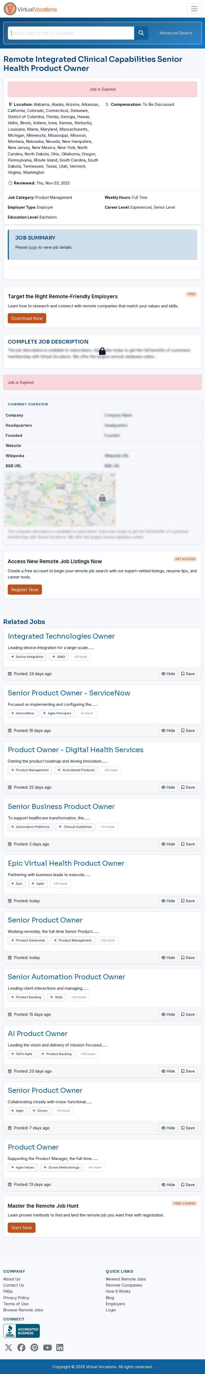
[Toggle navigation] (194, 8)
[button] (188, 674)
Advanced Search (176, 32)
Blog (110, 1297)
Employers (115, 1303)
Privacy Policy (16, 1297)
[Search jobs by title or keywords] (71, 33)
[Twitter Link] (8, 1347)
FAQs (8, 1291)
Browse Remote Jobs (23, 1309)
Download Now (27, 318)
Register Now (24, 589)
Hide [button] (168, 673)
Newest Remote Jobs (126, 1279)
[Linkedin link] (59, 1347)
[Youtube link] (47, 1347)
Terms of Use (16, 1303)
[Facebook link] (21, 1347)
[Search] (141, 33)
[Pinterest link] (34, 1347)
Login (111, 1309)
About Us (11, 1279)
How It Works (118, 1291)
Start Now (21, 1227)
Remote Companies (124, 1285)
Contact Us (13, 1285)
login (33, 247)
